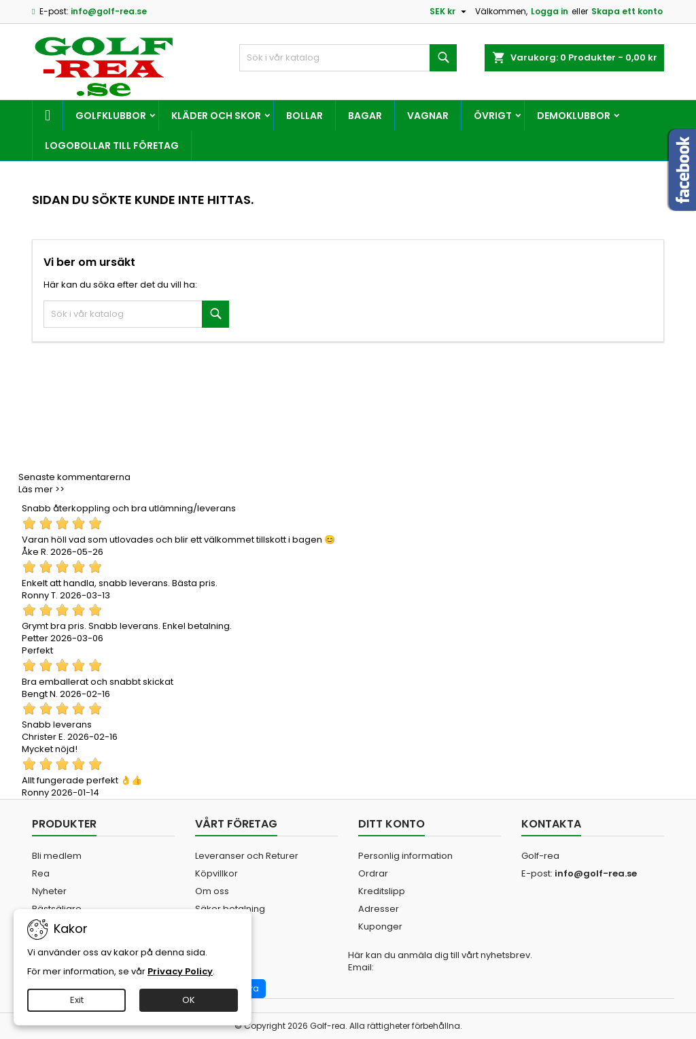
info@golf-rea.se (109, 11)
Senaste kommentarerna (74, 477)
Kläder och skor (216, 115)
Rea (41, 873)
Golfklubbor (110, 115)
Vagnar (428, 115)
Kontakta (551, 824)
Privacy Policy (180, 971)
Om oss (212, 891)
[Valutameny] (450, 11)
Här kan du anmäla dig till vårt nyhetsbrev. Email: (440, 961)
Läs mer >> (41, 489)
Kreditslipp (381, 891)
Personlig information (405, 855)
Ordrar (373, 873)
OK (188, 999)
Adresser (378, 908)
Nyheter (49, 891)
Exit (77, 999)
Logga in (549, 11)
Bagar (365, 115)
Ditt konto (391, 824)
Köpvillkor (216, 873)
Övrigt (493, 115)
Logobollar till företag (112, 145)
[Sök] (348, 57)
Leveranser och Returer (246, 855)
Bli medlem (57, 855)
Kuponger (380, 926)
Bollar (304, 115)
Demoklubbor (573, 115)
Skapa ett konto (627, 11)
